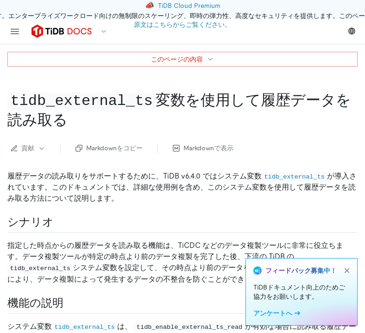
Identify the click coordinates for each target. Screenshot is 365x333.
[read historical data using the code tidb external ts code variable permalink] (75, 119)
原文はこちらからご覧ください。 (182, 24)
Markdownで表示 (203, 148)
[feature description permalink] (70, 302)
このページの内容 (182, 59)
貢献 (28, 148)
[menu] (15, 31)
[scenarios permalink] (61, 222)
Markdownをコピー (109, 148)
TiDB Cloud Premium (189, 5)
